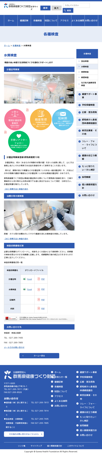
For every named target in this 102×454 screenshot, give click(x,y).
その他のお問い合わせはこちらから (24, 434)
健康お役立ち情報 (89, 157)
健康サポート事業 (89, 96)
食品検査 (85, 61)
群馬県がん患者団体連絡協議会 (89, 121)
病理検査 (85, 77)
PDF (43, 279)
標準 (45, 8)
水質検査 (85, 66)
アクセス (58, 396)
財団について (60, 391)
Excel (29, 279)
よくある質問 (60, 401)
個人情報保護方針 (89, 186)
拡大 (56, 8)
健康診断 (58, 381)
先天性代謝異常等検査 (88, 84)
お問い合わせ (88, 195)
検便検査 (85, 72)
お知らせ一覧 (60, 377)
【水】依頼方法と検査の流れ (16, 189)
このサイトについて (75, 446)
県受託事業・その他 (89, 132)
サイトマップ (36, 446)
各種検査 (17, 45)
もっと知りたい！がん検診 (88, 168)
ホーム (7, 45)
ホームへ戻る (39, 355)
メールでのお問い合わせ (14, 347)
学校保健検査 (88, 104)
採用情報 (86, 177)
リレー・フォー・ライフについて (89, 144)
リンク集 (21, 446)
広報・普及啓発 (89, 112)
